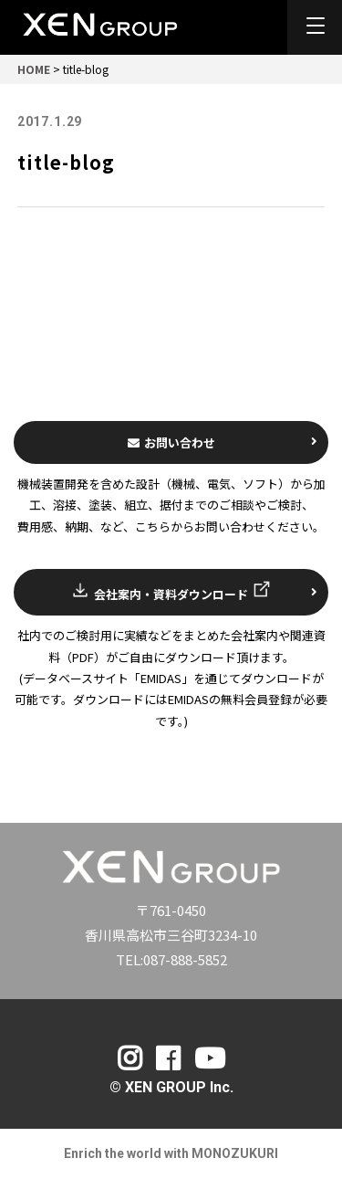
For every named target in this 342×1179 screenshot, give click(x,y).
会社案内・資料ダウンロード (194, 591)
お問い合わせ (223, 442)
